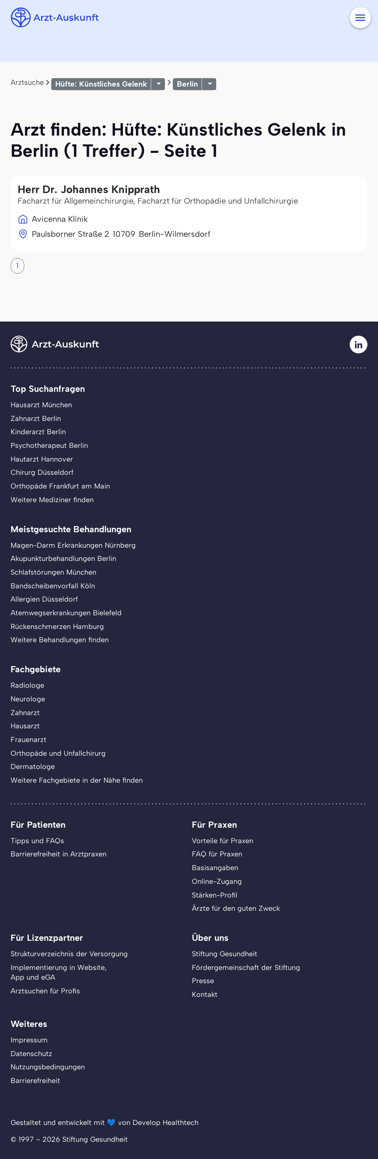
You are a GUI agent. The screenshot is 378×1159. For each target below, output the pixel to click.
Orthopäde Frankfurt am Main (60, 486)
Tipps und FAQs (37, 841)
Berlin (187, 84)
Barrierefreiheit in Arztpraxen (59, 854)
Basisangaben (215, 868)
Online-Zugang (217, 881)
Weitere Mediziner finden (52, 500)
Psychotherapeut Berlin (49, 445)
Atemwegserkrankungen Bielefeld (66, 613)
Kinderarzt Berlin (38, 432)
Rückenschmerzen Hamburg (57, 626)
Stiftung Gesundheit (224, 954)
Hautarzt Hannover (42, 459)
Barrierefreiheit (35, 1080)
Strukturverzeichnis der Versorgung (69, 954)
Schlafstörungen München (53, 572)
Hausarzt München (41, 405)
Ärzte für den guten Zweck (236, 908)
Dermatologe (33, 766)
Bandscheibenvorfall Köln (53, 586)
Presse (203, 981)
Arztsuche (27, 82)
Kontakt (205, 994)
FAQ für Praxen (217, 854)
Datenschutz (31, 1053)
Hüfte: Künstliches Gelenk (101, 84)
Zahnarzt (25, 712)
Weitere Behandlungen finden (60, 640)
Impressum (29, 1040)
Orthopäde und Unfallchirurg (58, 753)
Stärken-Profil (214, 895)
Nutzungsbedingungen (48, 1067)
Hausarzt (25, 726)
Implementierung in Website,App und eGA (59, 972)
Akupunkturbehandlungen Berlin (63, 558)
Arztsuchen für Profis (45, 991)
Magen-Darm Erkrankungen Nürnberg (73, 545)
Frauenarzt (28, 739)
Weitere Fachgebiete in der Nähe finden (77, 780)
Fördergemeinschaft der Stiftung (246, 967)
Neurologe (28, 699)
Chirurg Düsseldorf (42, 472)
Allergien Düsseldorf (44, 599)
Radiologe (27, 685)
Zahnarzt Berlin (36, 418)
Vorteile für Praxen (222, 841)
